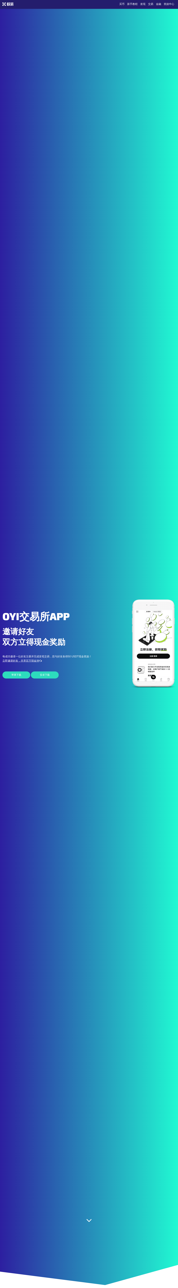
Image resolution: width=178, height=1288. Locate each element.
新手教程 (132, 4)
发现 (142, 4)
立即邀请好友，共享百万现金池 (22, 660)
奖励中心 (169, 4)
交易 (150, 4)
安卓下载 (45, 675)
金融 (158, 4)
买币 (122, 4)
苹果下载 (16, 675)
